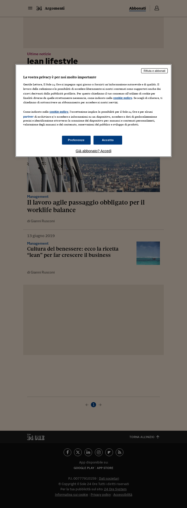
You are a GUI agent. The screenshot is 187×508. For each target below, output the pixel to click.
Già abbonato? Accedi (93, 151)
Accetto (108, 140)
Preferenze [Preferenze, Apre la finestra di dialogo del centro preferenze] (76, 140)
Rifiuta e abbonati (154, 70)
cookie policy (122, 97)
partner (28, 116)
